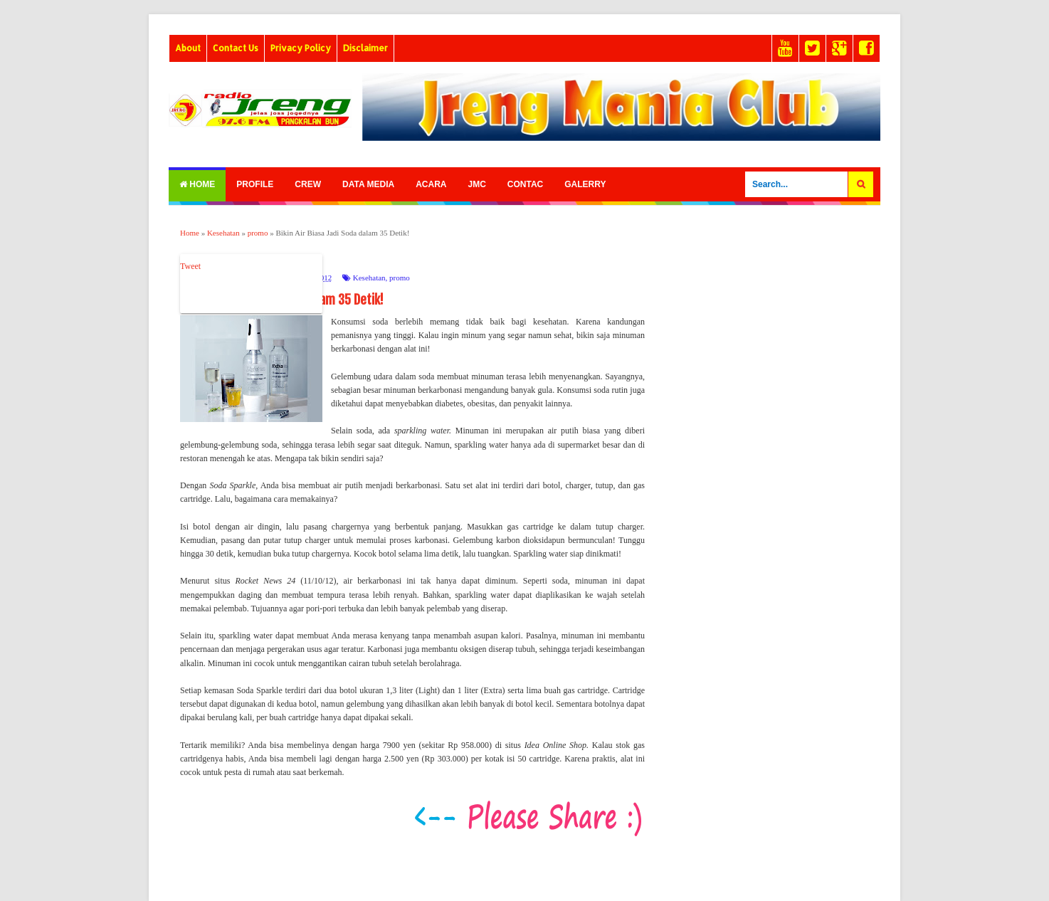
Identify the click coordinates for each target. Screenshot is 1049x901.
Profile (254, 184)
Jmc (476, 184)
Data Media (368, 184)
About (188, 48)
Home (197, 184)
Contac (525, 184)
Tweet (190, 266)
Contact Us (235, 48)
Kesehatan (369, 277)
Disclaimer (365, 48)
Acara (431, 184)
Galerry (585, 184)
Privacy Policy (300, 48)
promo (399, 277)
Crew (308, 184)
